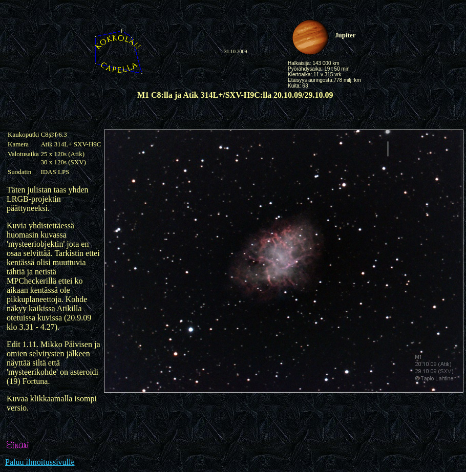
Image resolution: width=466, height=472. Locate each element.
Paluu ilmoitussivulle (40, 462)
